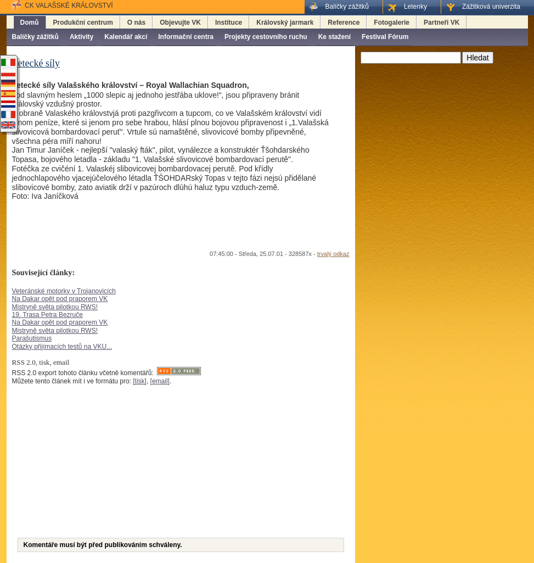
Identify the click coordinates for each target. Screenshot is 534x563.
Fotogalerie (391, 22)
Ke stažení (334, 37)
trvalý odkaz (333, 253)
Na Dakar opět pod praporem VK (60, 299)
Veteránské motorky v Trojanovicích (64, 291)
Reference (343, 22)
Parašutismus (32, 338)
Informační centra (185, 37)
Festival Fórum (385, 37)
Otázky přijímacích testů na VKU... (62, 346)
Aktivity (81, 37)
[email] (160, 381)
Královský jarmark (284, 22)
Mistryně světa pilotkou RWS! (55, 307)
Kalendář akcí (125, 37)
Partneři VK (441, 22)
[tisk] (140, 381)
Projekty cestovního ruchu (265, 37)
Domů (29, 22)
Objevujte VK (180, 22)
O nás (136, 22)
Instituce (228, 22)
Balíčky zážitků (35, 37)
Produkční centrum (83, 22)
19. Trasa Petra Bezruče (47, 315)
